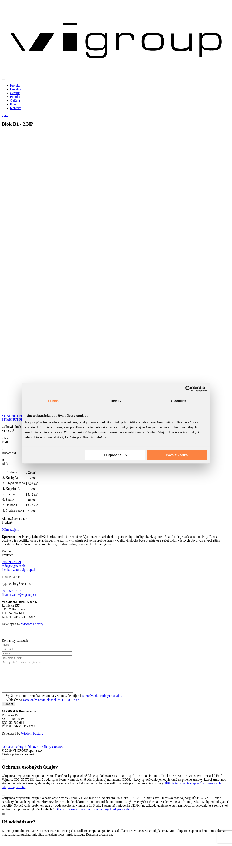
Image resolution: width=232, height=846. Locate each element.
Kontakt (15, 108)
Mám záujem (10, 529)
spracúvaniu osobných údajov (102, 702)
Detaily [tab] (116, 401)
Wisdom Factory (32, 624)
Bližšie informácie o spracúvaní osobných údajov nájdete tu (96, 815)
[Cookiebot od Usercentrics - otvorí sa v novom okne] (188, 389)
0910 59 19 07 (11, 591)
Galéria (15, 100)
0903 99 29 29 (11, 562)
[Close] (3, 765)
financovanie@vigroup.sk (19, 594)
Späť (5, 115)
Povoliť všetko (177, 455)
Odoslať (8, 710)
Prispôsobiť (115, 455)
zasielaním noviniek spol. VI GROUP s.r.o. (52, 706)
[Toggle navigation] (3, 79)
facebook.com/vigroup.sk (19, 569)
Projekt (15, 85)
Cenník (15, 93)
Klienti (14, 104)
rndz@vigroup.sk (13, 566)
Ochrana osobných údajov (19, 753)
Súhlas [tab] (53, 401)
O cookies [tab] (178, 401)
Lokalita (15, 89)
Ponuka (15, 96)
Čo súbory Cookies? (50, 753)
